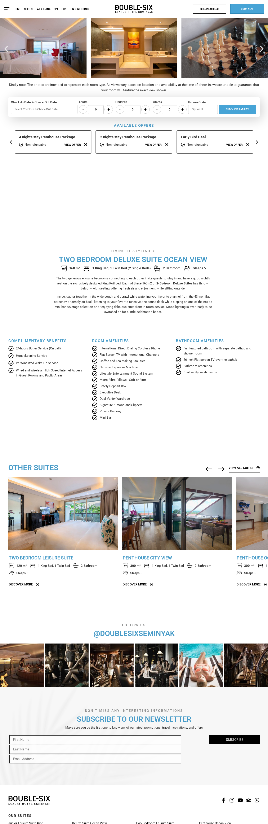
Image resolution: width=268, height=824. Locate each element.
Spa (56, 9)
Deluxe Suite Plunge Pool (89, 819)
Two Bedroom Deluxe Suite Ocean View (163, 819)
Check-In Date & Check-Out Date (34, 102)
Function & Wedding (75, 9)
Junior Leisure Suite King (25, 814)
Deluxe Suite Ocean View (89, 814)
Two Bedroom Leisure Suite (155, 814)
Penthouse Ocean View (215, 814)
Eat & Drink (43, 9)
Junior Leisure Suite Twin (26, 819)
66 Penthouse (208, 819)
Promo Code (197, 102)
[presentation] (40, 752)
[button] (6, 49)
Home (17, 9)
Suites (28, 9)
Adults (83, 102)
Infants (157, 102)
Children (121, 102)
